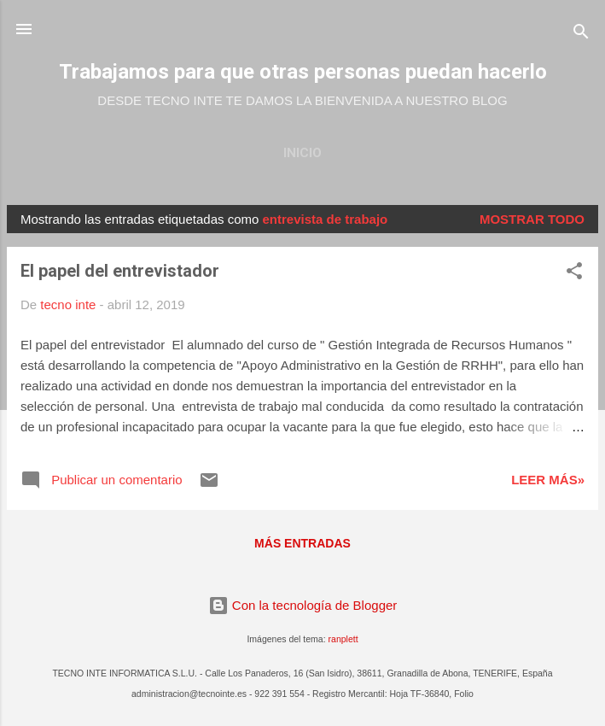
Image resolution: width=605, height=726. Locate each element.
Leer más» (548, 479)
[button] (574, 274)
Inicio (302, 153)
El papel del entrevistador (119, 271)
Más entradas (302, 543)
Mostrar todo (532, 219)
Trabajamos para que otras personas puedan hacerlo (303, 72)
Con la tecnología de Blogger (303, 605)
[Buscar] (581, 35)
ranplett (343, 639)
